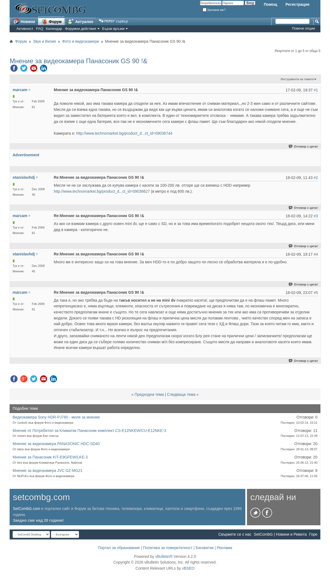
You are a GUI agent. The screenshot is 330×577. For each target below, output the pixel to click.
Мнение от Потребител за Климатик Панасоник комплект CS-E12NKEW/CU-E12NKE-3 (89, 430)
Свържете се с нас (234, 534)
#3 (316, 216)
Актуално (80, 21)
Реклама (224, 548)
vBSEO (188, 568)
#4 (316, 254)
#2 (316, 177)
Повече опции (303, 28)
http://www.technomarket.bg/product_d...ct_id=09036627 (102, 191)
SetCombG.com (26, 508)
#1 (316, 90)
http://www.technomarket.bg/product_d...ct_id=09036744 (124, 133)
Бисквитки (205, 548)
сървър (113, 21)
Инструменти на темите (297, 79)
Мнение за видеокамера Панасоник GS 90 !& (78, 61)
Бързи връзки (113, 29)
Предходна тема (149, 394)
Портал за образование (119, 548)
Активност (24, 29)
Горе (313, 534)
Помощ (270, 4)
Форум (51, 21)
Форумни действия (80, 29)
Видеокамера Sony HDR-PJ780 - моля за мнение (56, 417)
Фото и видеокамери (80, 41)
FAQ (39, 29)
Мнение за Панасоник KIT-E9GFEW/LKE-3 (50, 457)
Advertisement (26, 155)
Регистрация (297, 4)
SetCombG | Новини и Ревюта (280, 534)
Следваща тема (181, 394)
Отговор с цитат (303, 146)
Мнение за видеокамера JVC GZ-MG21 (47, 470)
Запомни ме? (214, 9)
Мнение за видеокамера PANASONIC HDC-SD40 (56, 444)
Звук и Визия (44, 41)
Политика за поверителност (168, 548)
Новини (24, 21)
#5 (316, 292)
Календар (54, 29)
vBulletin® (163, 556)
